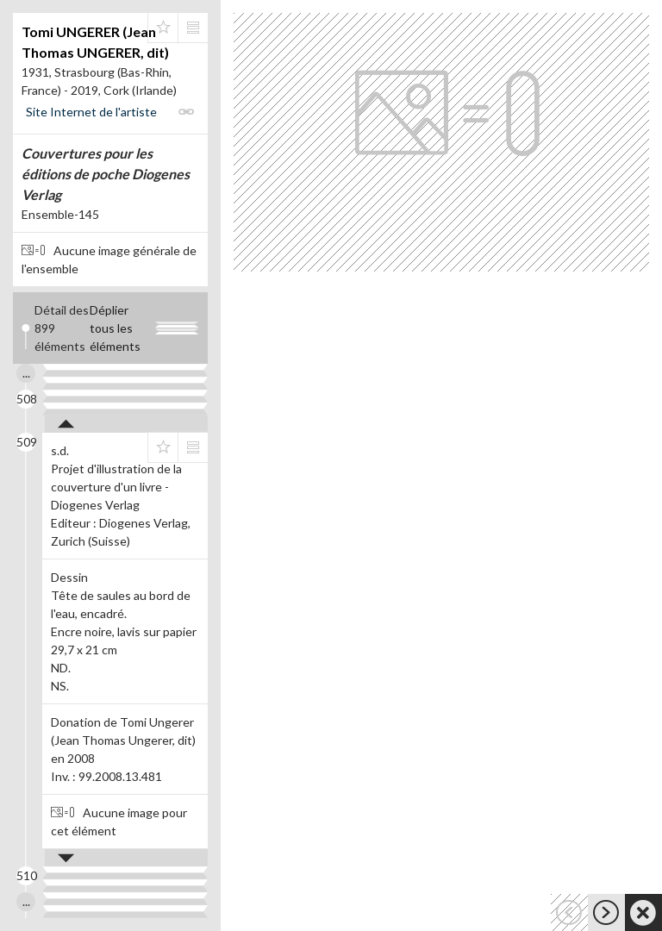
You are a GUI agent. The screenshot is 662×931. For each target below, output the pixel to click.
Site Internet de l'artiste (91, 111)
